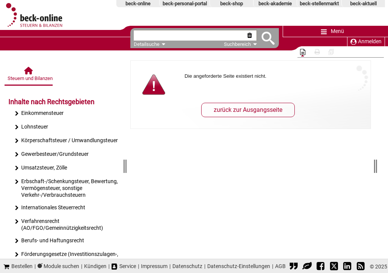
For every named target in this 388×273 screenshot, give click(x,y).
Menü (332, 31)
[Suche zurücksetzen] (247, 35)
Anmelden (366, 41)
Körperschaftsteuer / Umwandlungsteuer (66, 141)
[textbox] (188, 35)
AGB (280, 266)
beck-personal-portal (185, 3)
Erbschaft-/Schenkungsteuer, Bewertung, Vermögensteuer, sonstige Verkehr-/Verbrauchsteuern (66, 188)
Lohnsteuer (31, 128)
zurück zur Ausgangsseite (248, 109)
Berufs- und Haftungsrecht (49, 241)
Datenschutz (187, 266)
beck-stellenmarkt (319, 3)
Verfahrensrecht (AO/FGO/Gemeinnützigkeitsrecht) (58, 224)
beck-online (137, 3)
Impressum (154, 266)
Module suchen (61, 266)
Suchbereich (237, 44)
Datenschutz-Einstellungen (238, 266)
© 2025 (378, 267)
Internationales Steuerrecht (49, 208)
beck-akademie (275, 3)
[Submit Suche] (264, 38)
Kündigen (95, 266)
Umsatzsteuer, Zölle (40, 169)
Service (123, 266)
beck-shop (231, 3)
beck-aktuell (363, 3)
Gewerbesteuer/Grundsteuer (51, 155)
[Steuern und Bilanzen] (29, 76)
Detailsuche (147, 44)
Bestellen (18, 266)
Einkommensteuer (39, 114)
